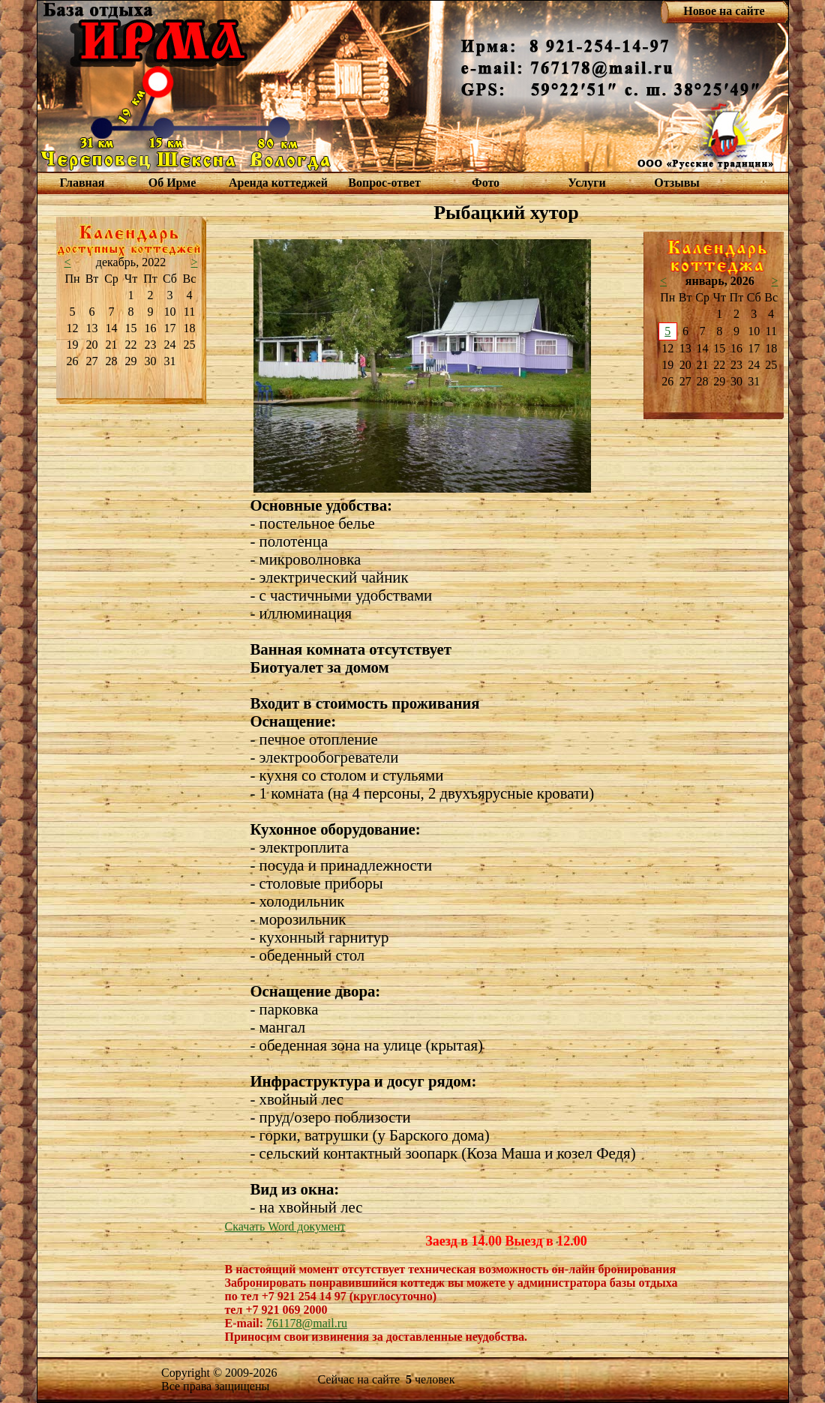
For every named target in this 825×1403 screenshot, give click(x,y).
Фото (486, 182)
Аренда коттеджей (278, 182)
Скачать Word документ (285, 1226)
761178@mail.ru (306, 1323)
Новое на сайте (723, 10)
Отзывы (677, 182)
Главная (82, 182)
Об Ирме (172, 182)
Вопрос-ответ (384, 182)
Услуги (587, 182)
